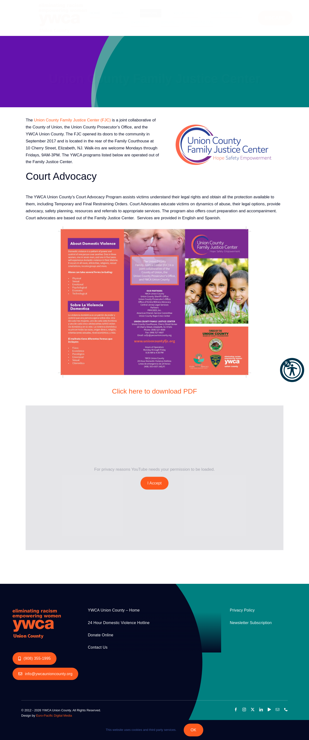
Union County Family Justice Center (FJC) (72, 120)
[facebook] (236, 709)
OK (194, 730)
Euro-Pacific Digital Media (54, 715)
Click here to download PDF (154, 392)
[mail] (277, 709)
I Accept (154, 483)
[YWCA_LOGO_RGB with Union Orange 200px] (37, 607)
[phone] (286, 709)
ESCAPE (275, 17)
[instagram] (244, 709)
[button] (292, 370)
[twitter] (252, 709)
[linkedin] (261, 709)
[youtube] (269, 709)
